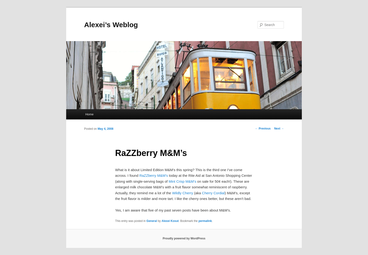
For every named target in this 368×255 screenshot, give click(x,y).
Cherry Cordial (213, 193)
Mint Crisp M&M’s (182, 181)
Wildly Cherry (182, 193)
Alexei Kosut (170, 221)
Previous (263, 128)
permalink (205, 221)
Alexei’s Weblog (111, 25)
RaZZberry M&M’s (153, 175)
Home (89, 114)
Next (279, 128)
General (152, 221)
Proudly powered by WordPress (184, 238)
